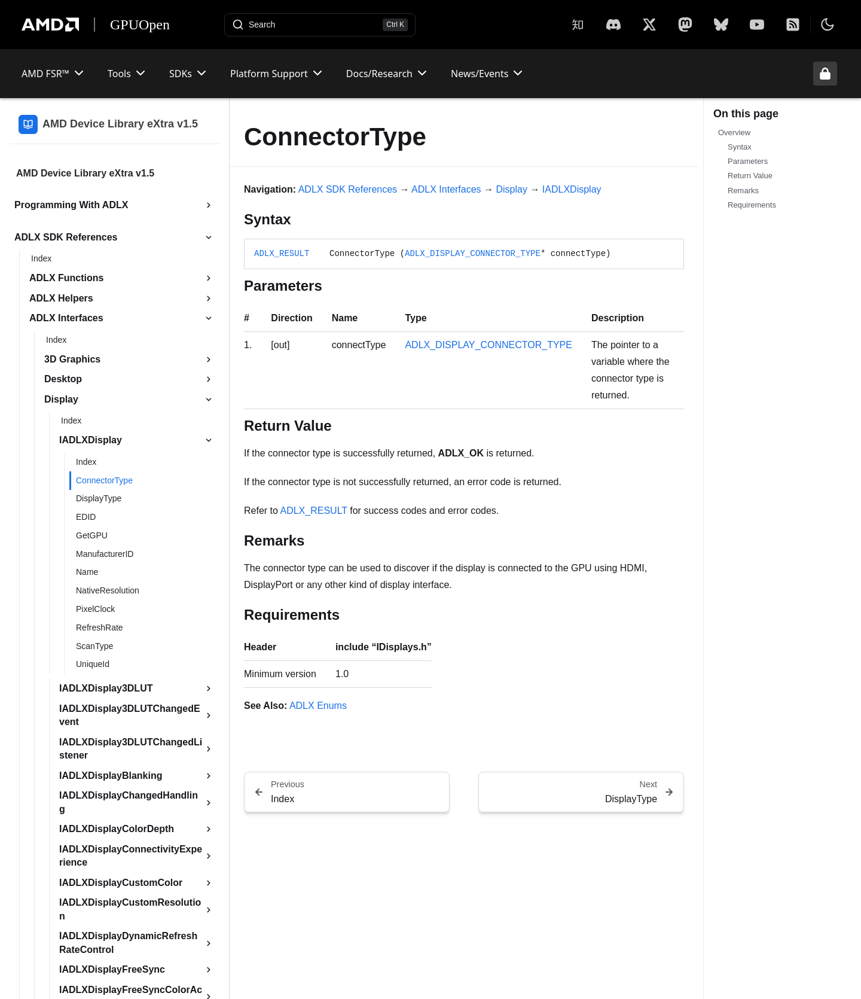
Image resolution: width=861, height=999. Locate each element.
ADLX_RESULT (281, 253)
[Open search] (320, 24)
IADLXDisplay (572, 189)
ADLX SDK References (347, 189)
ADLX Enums (318, 705)
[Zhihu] (578, 24)
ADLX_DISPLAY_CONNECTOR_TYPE (473, 253)
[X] (613, 24)
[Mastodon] (685, 24)
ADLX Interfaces (446, 189)
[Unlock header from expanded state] (825, 74)
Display (511, 189)
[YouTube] (757, 24)
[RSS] (793, 24)
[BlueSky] (721, 24)
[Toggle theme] (827, 24)
